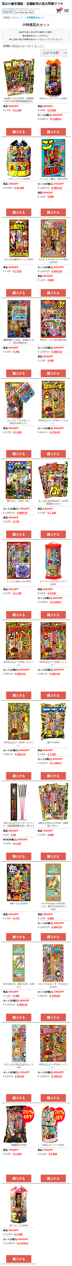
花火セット (18, 17)
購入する (19, 132)
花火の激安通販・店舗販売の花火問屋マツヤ (32, 4)
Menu (67, 9)
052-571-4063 (8, 11)
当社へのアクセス (35, 9)
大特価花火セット (35, 17)
